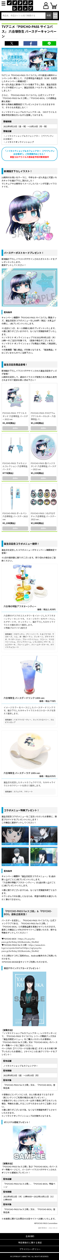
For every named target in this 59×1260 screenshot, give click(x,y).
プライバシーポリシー (30, 1249)
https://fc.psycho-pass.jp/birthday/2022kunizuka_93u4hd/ (20, 940)
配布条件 (8, 312)
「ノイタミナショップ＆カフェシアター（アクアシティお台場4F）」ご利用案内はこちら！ (29, 153)
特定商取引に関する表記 (30, 1242)
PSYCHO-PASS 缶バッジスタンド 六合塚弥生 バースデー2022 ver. (43, 466)
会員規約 (30, 1236)
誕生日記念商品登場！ (16, 364)
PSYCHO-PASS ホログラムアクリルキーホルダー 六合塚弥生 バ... (43, 416)
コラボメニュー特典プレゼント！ (21, 810)
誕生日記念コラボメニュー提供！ (21, 543)
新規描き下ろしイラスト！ (18, 171)
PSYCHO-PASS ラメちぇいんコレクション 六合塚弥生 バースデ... (15, 466)
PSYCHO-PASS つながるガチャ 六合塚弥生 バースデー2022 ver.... (43, 516)
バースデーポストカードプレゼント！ (24, 252)
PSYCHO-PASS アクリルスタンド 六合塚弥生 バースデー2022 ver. (15, 416)
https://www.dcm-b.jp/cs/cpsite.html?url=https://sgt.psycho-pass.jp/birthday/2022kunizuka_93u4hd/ (24, 947)
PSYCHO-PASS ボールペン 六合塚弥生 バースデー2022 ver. (15, 516)
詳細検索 (55, 15)
